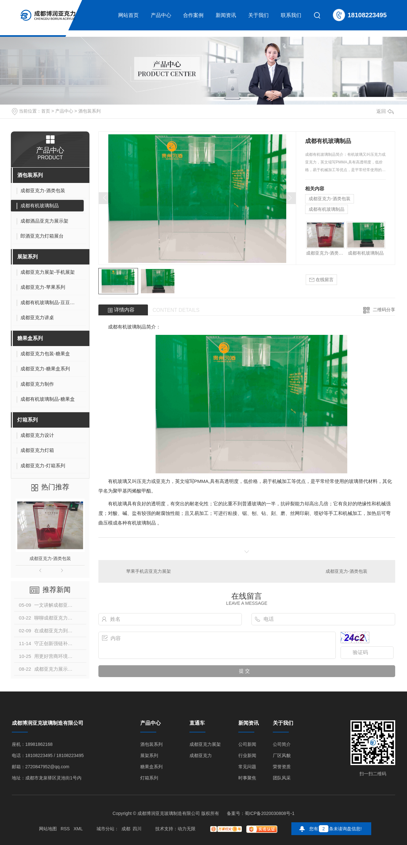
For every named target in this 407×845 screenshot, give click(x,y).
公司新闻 (247, 744)
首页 (45, 111)
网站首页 (128, 15)
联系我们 (291, 15)
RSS (65, 828)
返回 (385, 111)
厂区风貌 (282, 755)
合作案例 (193, 15)
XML (78, 828)
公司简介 (282, 744)
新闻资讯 (226, 15)
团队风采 (282, 778)
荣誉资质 (282, 766)
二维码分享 (384, 309)
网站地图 (48, 828)
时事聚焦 (247, 778)
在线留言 (321, 279)
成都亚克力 (200, 755)
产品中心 (161, 15)
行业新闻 (247, 755)
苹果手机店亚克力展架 (148, 571)
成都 (125, 828)
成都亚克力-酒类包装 (50, 558)
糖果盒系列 (30, 338)
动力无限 (187, 828)
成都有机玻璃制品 (326, 209)
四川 (137, 828)
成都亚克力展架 (205, 744)
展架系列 (27, 256)
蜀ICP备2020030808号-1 (270, 813)
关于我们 (258, 15)
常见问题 (247, 766)
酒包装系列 (89, 111)
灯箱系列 (27, 419)
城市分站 (105, 828)
